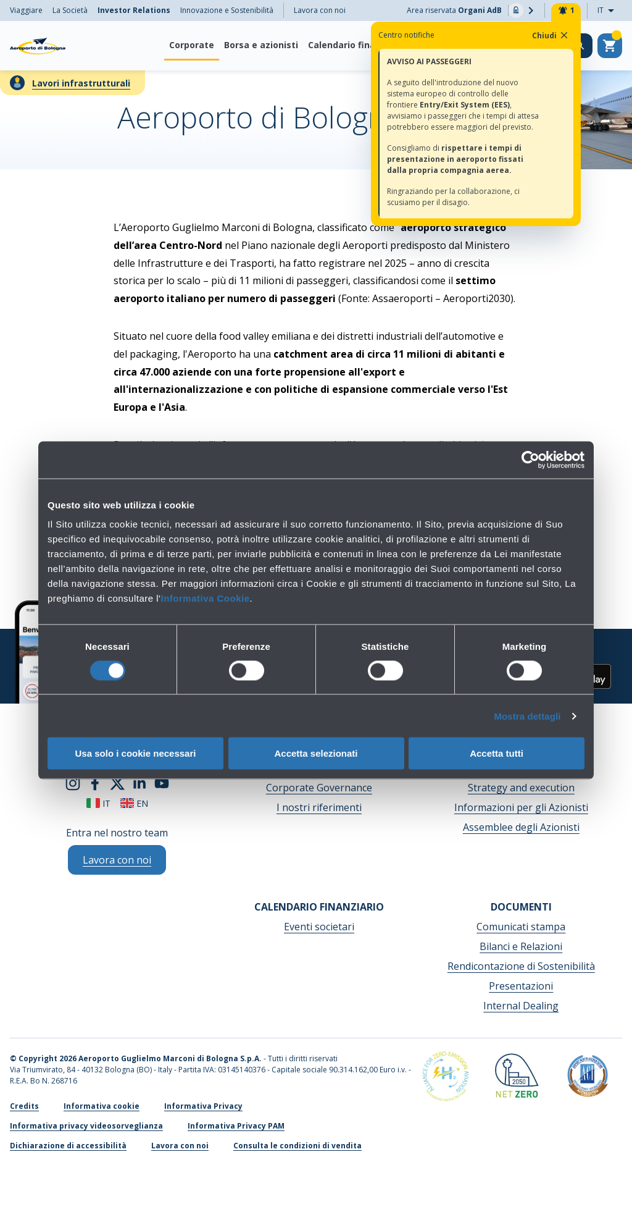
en (134, 803)
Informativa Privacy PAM (236, 1126)
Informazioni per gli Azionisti (521, 807)
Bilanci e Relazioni (521, 946)
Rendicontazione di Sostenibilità (521, 966)
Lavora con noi (320, 10)
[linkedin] (139, 782)
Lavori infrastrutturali (81, 83)
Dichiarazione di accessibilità (68, 1145)
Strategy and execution (521, 787)
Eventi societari (319, 926)
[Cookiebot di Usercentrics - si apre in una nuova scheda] (530, 459)
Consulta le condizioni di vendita (297, 1145)
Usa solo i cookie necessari (135, 753)
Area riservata (472, 10)
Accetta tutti (496, 753)
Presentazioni (521, 986)
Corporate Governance (319, 787)
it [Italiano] (98, 803)
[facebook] (95, 782)
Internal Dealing (521, 1005)
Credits (24, 1106)
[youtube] (161, 782)
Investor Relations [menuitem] (134, 10)
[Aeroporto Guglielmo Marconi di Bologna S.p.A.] (37, 45)
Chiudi (551, 35)
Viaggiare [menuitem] (26, 10)
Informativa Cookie (204, 598)
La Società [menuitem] (70, 10)
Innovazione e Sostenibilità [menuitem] (226, 10)
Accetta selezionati (315, 753)
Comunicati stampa (520, 926)
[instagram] (72, 782)
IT (609, 11)
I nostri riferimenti (319, 807)
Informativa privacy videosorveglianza (86, 1126)
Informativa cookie (101, 1106)
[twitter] (117, 782)
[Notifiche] (566, 10)
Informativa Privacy (203, 1106)
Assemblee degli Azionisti (521, 827)
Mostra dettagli (527, 715)
